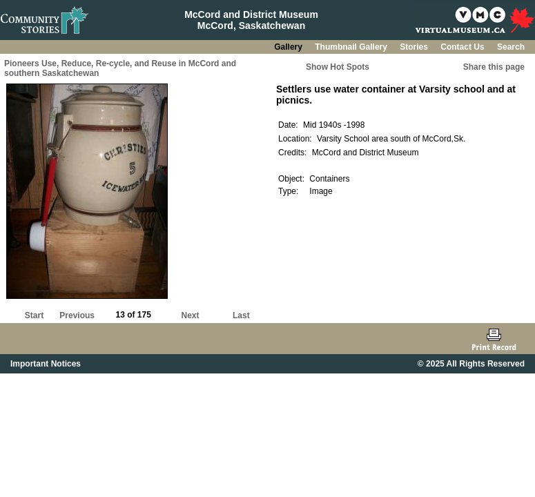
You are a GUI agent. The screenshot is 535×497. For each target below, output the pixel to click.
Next (191, 315)
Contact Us (463, 47)
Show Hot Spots (337, 67)
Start (34, 315)
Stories (415, 47)
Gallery (289, 47)
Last (241, 315)
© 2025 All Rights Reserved (471, 364)
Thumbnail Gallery (352, 47)
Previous (77, 315)
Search (511, 47)
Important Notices (45, 364)
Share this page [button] (494, 67)
